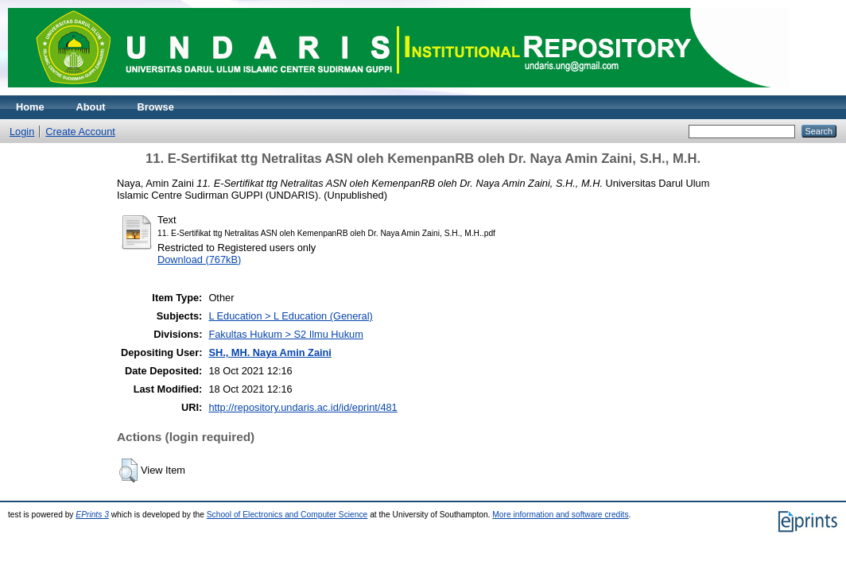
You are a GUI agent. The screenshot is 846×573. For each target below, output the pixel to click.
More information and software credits (560, 514)
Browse (156, 107)
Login (22, 131)
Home (30, 107)
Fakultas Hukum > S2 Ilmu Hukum (285, 334)
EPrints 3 (92, 514)
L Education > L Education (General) (290, 316)
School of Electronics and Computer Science (287, 514)
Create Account (80, 131)
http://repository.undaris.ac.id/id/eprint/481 (302, 407)
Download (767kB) (199, 259)
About (91, 107)
